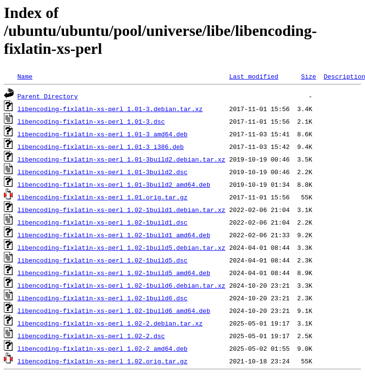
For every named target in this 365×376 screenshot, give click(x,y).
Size (308, 76)
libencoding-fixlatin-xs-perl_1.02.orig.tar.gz (102, 361)
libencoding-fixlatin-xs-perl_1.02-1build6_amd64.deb (113, 310)
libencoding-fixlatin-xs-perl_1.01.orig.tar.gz (102, 197)
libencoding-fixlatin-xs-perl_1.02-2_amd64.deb (102, 348)
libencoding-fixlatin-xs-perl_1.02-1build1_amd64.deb (113, 234)
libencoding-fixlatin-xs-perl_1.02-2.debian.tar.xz (110, 323)
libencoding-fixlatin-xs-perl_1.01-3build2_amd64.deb (113, 184)
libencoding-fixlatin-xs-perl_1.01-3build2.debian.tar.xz (121, 159)
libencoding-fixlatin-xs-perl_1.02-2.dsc (91, 335)
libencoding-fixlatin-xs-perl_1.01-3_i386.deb (100, 146)
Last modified (253, 76)
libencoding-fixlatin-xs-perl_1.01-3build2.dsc (102, 171)
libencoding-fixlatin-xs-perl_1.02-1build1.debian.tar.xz (121, 209)
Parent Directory (47, 96)
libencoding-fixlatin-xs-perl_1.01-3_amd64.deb (102, 134)
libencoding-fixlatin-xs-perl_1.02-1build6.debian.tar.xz (121, 285)
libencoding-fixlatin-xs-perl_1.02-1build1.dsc (102, 222)
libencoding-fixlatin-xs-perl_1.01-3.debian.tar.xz (110, 108)
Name (24, 76)
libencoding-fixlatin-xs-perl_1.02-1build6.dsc (102, 298)
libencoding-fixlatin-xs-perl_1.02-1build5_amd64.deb (113, 272)
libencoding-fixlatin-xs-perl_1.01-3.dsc (91, 121)
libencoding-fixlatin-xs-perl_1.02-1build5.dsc (102, 260)
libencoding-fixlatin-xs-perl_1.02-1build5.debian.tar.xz (121, 247)
